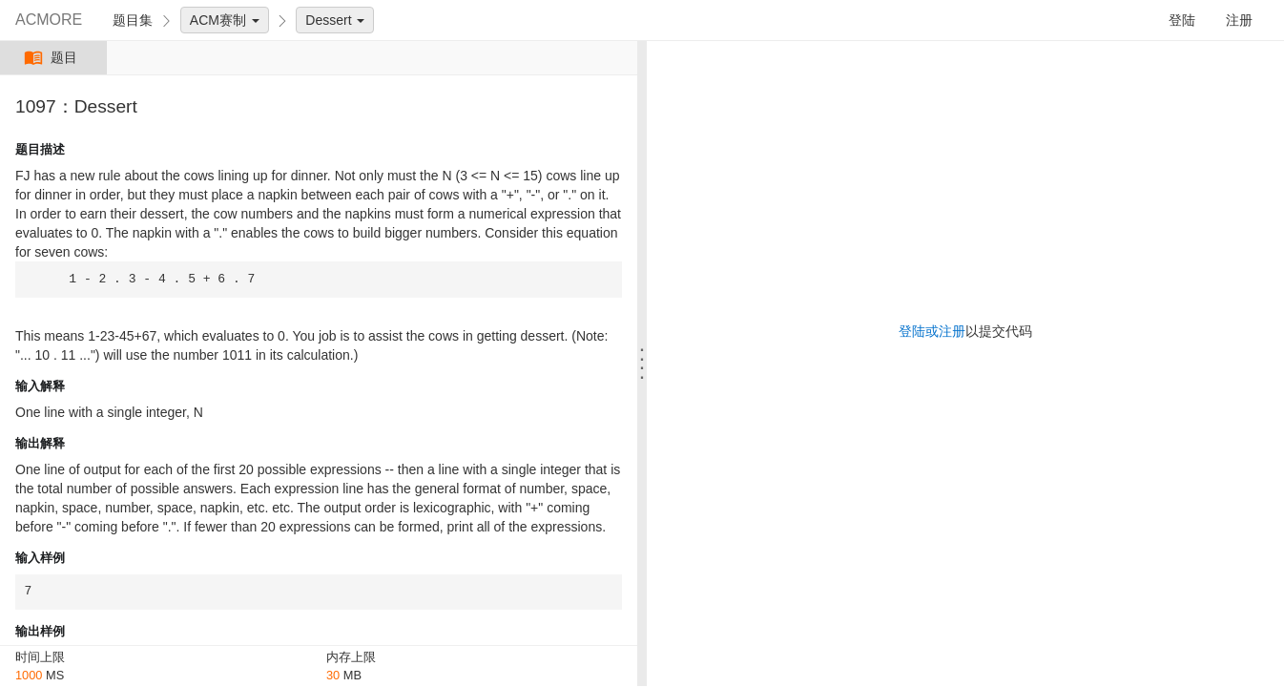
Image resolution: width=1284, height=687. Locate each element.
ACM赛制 (224, 20)
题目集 (133, 20)
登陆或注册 (932, 331)
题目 (53, 57)
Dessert (334, 20)
